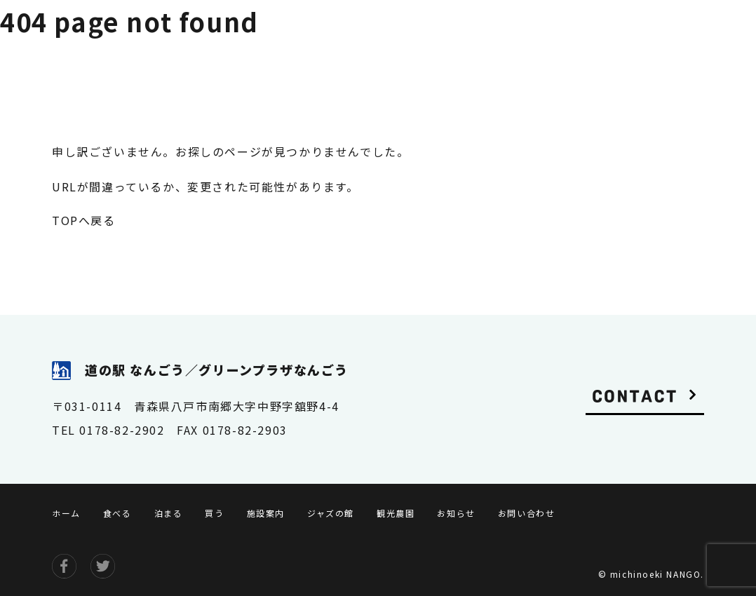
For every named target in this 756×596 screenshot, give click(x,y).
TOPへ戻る (84, 220)
